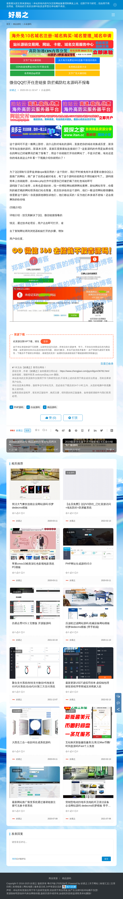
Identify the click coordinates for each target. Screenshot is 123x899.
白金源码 (45, 90)
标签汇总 (104, 883)
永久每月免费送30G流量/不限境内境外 (62, 61)
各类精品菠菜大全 (62, 67)
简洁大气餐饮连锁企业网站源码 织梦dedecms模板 (33, 506)
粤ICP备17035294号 (57, 883)
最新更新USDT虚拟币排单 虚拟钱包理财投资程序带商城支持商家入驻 (87, 684)
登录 (45, 341)
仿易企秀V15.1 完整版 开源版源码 (31, 623)
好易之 (13, 90)
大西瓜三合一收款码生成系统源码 (31, 742)
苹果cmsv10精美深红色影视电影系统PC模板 (33, 565)
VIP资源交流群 (54, 886)
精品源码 (51, 407)
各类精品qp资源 (27, 73)
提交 (106, 859)
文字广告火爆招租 (27, 60)
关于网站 (93, 883)
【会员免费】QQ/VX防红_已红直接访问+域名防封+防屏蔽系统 (88, 506)
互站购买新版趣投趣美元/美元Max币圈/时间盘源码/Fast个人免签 (88, 744)
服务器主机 (39, 886)
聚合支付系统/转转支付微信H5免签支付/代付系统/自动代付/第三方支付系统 (33, 684)
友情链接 (17, 886)
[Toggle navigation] (113, 15)
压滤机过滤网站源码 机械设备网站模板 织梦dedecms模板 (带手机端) (88, 625)
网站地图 (28, 886)
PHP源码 (18, 407)
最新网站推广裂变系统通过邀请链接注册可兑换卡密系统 (34, 804)
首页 (8, 24)
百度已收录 (107, 363)
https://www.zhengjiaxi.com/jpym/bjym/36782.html (84, 371)
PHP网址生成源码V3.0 (78, 563)
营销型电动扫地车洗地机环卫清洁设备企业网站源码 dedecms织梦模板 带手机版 (88, 804)
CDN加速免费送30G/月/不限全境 (27, 67)
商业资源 (53, 878)
